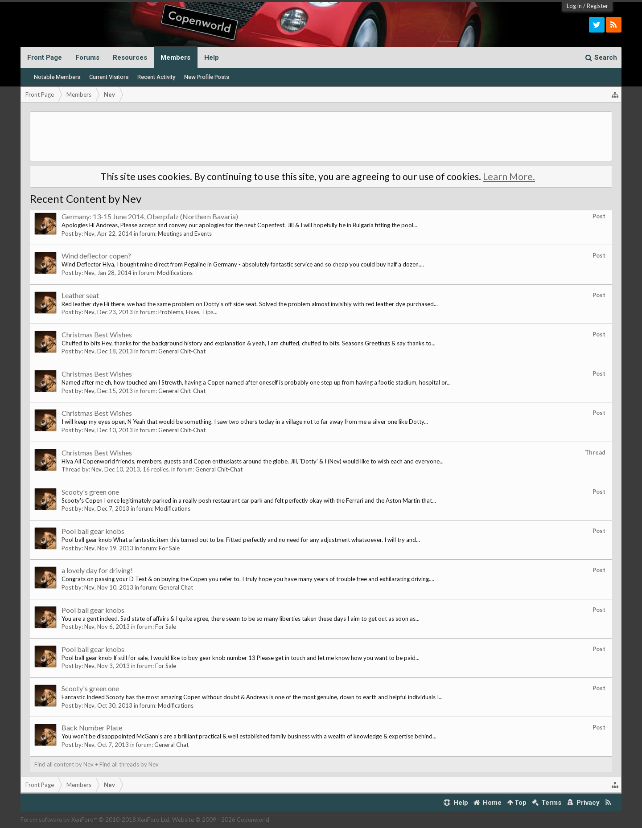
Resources (130, 57)
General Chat (176, 587)
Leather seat (80, 295)
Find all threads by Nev (129, 764)
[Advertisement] (321, 136)
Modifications (175, 272)
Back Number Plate (92, 727)
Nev (89, 233)
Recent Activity (156, 77)
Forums (87, 57)
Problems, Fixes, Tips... (188, 312)
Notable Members (57, 77)
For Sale (169, 548)
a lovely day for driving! (97, 570)
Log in (574, 5)
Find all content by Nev (64, 764)
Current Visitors (108, 77)
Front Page (44, 57)
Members (175, 57)
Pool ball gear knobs (93, 531)
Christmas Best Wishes (97, 334)
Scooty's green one (90, 492)
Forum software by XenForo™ (96, 819)
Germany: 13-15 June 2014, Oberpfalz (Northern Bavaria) (150, 216)
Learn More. (509, 176)
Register (597, 5)
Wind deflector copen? (96, 255)
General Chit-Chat (182, 351)
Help (211, 57)
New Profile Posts (206, 77)
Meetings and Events (185, 233)
